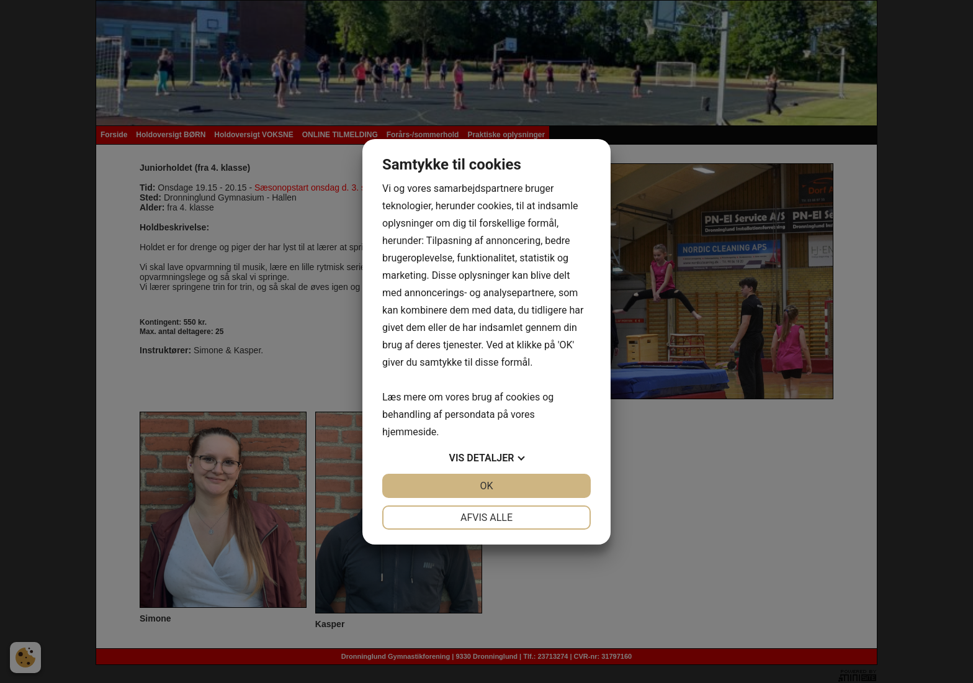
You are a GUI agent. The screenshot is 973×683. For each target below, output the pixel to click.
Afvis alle (486, 517)
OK (486, 486)
